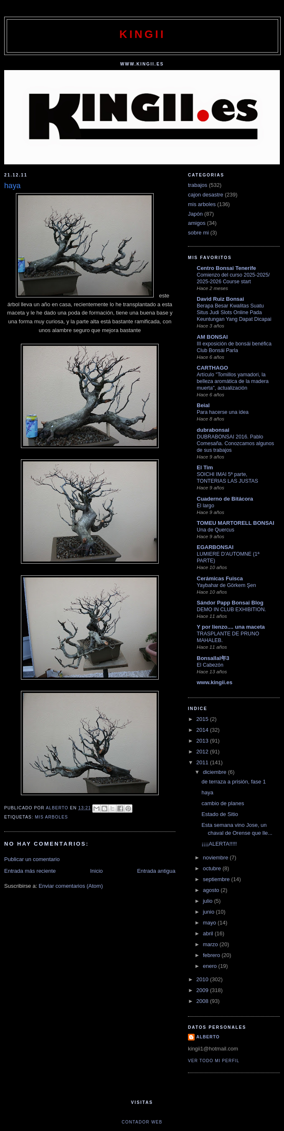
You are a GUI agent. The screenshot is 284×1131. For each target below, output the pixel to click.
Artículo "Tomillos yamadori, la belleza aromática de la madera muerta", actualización (233, 381)
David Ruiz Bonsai (220, 299)
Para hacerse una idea (222, 412)
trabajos (197, 185)
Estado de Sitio (219, 814)
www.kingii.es (214, 682)
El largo (205, 506)
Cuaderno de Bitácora (225, 499)
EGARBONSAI (215, 547)
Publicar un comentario (32, 859)
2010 (203, 979)
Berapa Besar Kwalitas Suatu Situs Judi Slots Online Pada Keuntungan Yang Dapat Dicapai (234, 312)
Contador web (142, 1122)
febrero (212, 955)
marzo (211, 944)
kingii (142, 34)
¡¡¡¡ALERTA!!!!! (219, 844)
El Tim (205, 467)
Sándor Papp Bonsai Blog (230, 603)
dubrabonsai (213, 430)
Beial (203, 405)
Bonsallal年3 (213, 658)
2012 (203, 751)
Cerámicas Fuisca (220, 578)
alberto (208, 1037)
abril (209, 933)
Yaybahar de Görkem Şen (226, 585)
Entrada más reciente (30, 871)
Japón (195, 214)
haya (207, 792)
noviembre (216, 857)
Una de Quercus (215, 530)
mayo (210, 922)
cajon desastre (205, 194)
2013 (203, 741)
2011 (203, 762)
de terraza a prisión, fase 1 (233, 781)
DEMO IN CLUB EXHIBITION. (231, 609)
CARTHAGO (212, 368)
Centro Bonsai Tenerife (226, 268)
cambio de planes (222, 803)
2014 (203, 730)
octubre (213, 868)
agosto (212, 890)
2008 (203, 1001)
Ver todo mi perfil (213, 1060)
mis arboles (51, 817)
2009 (203, 990)
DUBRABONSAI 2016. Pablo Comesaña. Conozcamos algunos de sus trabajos (235, 443)
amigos (196, 223)
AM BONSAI (212, 337)
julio (208, 901)
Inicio (96, 871)
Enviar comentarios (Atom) (70, 886)
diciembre (215, 772)
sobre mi (198, 232)
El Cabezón (210, 665)
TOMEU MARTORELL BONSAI (235, 523)
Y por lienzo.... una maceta (231, 627)
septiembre (217, 879)
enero (210, 966)
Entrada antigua (156, 871)
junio (209, 912)
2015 (203, 719)
